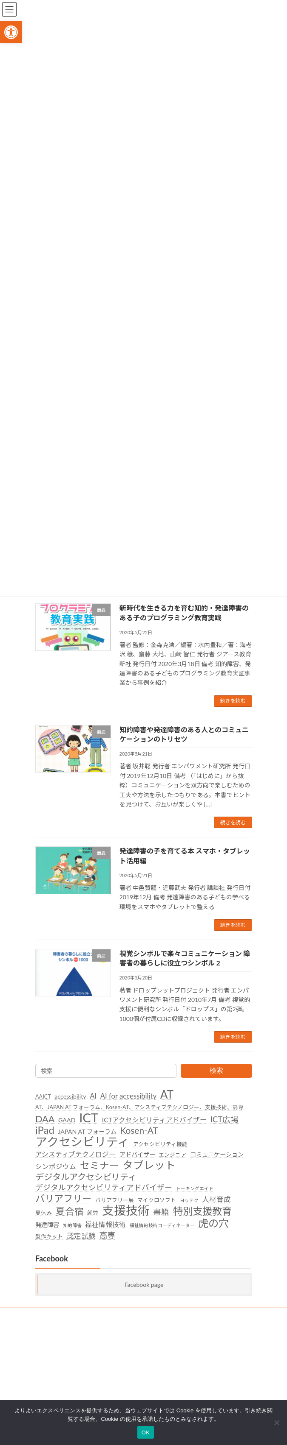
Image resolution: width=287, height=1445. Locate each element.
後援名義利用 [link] (50, 1347)
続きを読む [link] (233, 700)
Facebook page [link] (143, 1284)
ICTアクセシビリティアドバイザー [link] (154, 1120)
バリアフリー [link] (63, 1199)
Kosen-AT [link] (139, 1131)
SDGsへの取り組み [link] (57, 1315)
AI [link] (93, 1096)
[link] (11, 32)
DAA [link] (44, 1119)
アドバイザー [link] (137, 1154)
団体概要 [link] (45, 1362)
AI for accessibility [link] (128, 1096)
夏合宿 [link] (69, 1212)
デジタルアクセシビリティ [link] (85, 1177)
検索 (216, 1070)
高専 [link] (107, 1235)
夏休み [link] (43, 1212)
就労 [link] (92, 1212)
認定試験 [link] (80, 1236)
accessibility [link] (70, 1096)
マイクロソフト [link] (156, 1200)
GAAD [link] (67, 1120)
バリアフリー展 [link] (114, 1200)
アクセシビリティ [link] (82, 1142)
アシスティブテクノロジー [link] (75, 1154)
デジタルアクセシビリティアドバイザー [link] (103, 1187)
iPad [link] (44, 1130)
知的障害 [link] (72, 1225)
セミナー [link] (99, 1165)
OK (146, 1432)
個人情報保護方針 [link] (55, 1331)
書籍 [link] (161, 1211)
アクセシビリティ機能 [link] (160, 1144)
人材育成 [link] (216, 1199)
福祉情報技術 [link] (105, 1224)
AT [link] (166, 1095)
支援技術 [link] (125, 1210)
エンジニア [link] (172, 1154)
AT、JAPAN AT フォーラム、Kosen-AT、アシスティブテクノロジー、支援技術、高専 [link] (139, 1107)
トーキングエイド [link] (194, 1188)
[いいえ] (276, 1422)
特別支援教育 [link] (202, 1211)
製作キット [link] (49, 1236)
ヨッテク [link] (188, 1200)
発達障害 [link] (47, 1224)
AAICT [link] (43, 1096)
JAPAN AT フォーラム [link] (87, 1131)
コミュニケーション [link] (216, 1154)
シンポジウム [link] (55, 1166)
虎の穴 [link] (213, 1223)
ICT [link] (88, 1118)
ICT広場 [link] (224, 1119)
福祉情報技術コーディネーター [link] (161, 1225)
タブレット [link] (149, 1165)
